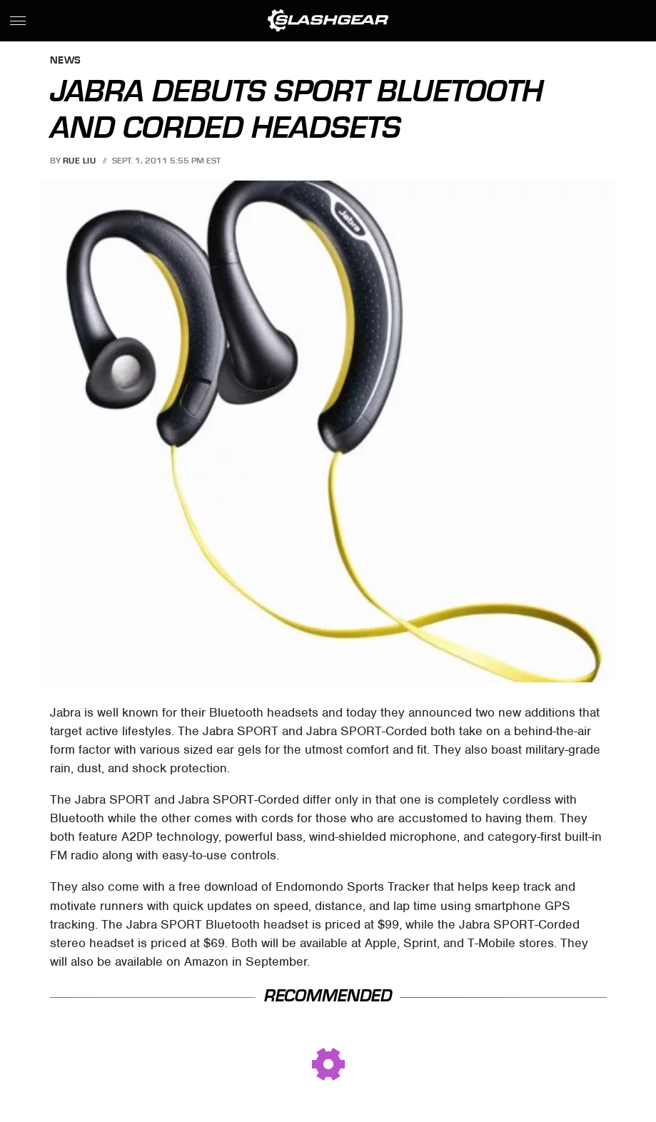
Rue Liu (79, 161)
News (65, 61)
